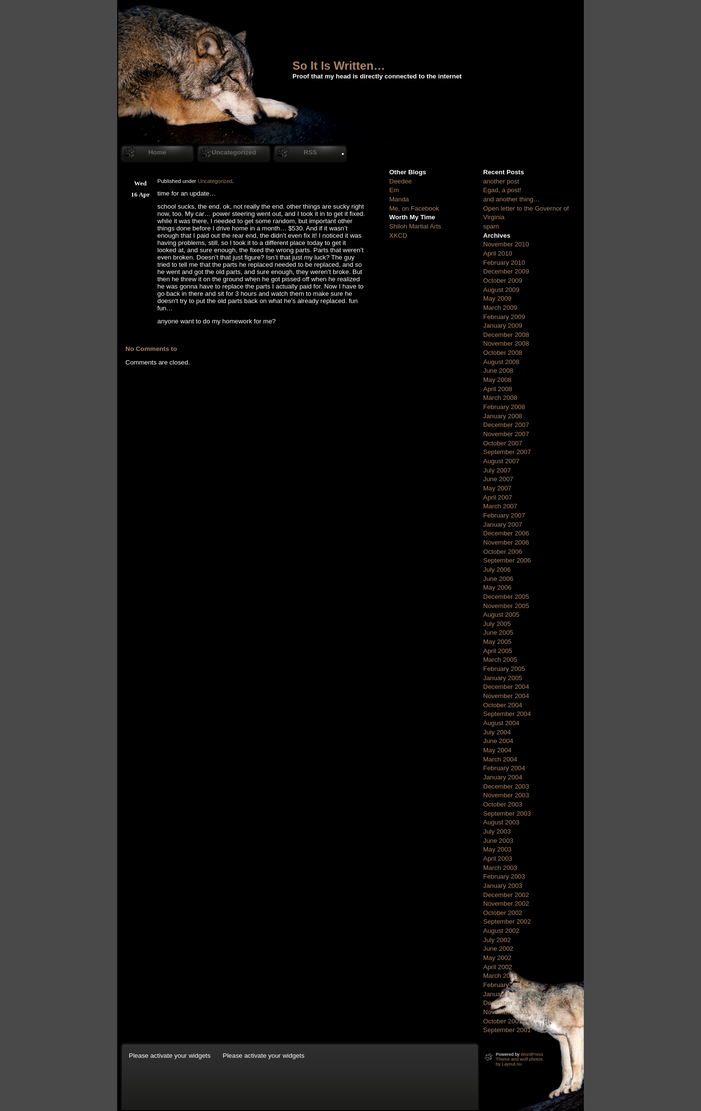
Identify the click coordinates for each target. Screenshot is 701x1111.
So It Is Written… (338, 65)
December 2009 (506, 271)
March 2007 (500, 506)
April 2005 (497, 650)
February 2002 (504, 985)
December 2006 (506, 533)
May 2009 (497, 298)
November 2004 (506, 696)
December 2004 (506, 686)
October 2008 (502, 352)
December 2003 (506, 786)
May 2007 (497, 488)
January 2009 (502, 325)
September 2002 (507, 921)
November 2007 (506, 434)
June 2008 (498, 370)
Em (394, 190)
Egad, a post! (502, 190)
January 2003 (502, 885)
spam (491, 226)
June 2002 (498, 948)
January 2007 (502, 524)
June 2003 (498, 840)
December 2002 (506, 894)
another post (501, 181)
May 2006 (497, 587)
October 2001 (502, 1021)
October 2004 (502, 705)
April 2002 (497, 967)
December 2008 (506, 334)
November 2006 (506, 542)
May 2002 (497, 957)
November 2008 (506, 343)
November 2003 (506, 795)
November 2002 (506, 903)
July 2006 (497, 569)
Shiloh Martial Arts (415, 226)
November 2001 (506, 1012)
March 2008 (500, 397)
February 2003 (504, 876)
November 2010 (506, 244)
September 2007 (507, 452)
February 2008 (504, 407)
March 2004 (500, 759)
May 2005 (497, 641)
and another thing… (511, 199)
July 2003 (497, 831)
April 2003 (497, 858)
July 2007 (497, 470)
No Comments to (151, 348)
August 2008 (501, 361)
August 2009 (501, 289)
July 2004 (497, 732)
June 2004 (498, 741)
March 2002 (500, 975)
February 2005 (504, 668)
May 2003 (497, 849)
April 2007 (497, 497)
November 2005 (506, 605)
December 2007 (506, 424)
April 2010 (497, 253)
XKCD (398, 235)
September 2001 (507, 1030)
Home (157, 152)
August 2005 (501, 614)
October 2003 (502, 804)
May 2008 (497, 379)
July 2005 (497, 623)
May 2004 (497, 750)
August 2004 (501, 723)
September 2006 (507, 560)
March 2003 (500, 867)
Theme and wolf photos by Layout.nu (519, 1061)
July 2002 (497, 940)
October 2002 (502, 912)
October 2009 (502, 280)
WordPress (532, 1054)
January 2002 (502, 994)
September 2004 (507, 713)
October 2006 (502, 551)
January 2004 (502, 777)
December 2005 (506, 596)
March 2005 (500, 659)
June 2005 (498, 632)
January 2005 (502, 678)
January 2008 (502, 416)
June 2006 (498, 578)
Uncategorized (234, 152)
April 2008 (497, 389)
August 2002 (501, 930)
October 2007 (502, 443)
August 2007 (501, 461)
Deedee (400, 181)
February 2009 (504, 316)
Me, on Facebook (414, 208)
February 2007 (504, 515)
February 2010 (504, 262)
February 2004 (504, 768)
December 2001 (506, 1002)
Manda (399, 199)
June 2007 (498, 479)
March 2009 (500, 307)
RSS (310, 152)
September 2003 (507, 813)
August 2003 (501, 822)
